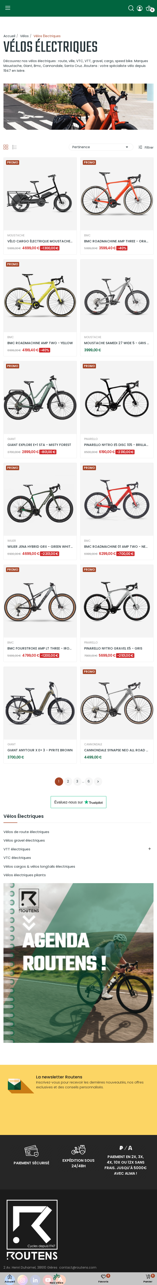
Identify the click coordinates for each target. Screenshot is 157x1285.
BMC (87, 235)
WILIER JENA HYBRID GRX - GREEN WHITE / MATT (40, 547)
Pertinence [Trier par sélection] (101, 147)
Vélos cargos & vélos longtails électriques (39, 866)
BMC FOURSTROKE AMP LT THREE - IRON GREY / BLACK (40, 648)
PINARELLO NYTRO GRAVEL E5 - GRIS (113, 648)
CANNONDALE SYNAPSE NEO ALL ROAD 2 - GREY (117, 750)
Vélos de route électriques (26, 831)
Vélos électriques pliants (24, 875)
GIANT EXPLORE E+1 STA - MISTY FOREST (39, 445)
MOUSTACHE (16, 235)
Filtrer (149, 147)
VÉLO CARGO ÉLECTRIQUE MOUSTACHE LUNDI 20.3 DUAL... (40, 241)
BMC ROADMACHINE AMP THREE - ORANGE (117, 241)
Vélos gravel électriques (24, 840)
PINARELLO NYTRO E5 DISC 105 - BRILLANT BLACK (117, 445)
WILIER (11, 540)
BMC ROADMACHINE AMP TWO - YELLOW (40, 343)
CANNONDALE (93, 744)
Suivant (98, 781)
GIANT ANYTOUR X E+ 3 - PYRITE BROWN (40, 750)
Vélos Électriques (23, 816)
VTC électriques (17, 857)
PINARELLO (91, 439)
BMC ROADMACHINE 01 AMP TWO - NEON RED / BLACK (117, 547)
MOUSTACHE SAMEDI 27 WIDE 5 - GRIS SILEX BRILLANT (117, 343)
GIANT (11, 439)
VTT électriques (16, 849)
